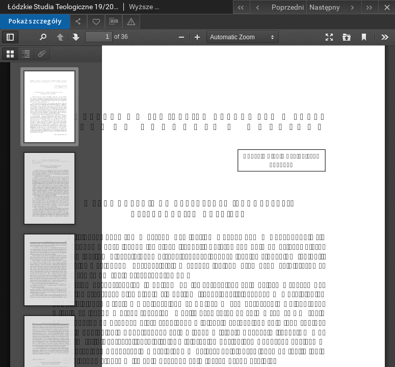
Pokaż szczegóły (35, 21)
